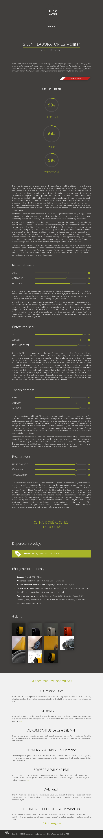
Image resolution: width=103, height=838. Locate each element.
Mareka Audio (30, 554)
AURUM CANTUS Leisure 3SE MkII (51, 730)
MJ (45, 50)
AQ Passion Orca (51, 691)
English (51, 26)
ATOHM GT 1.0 (51, 710)
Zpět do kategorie (52, 823)
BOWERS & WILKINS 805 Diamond (51, 750)
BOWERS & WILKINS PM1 (51, 769)
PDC (67, 834)
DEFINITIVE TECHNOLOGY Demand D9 (51, 809)
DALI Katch (51, 789)
